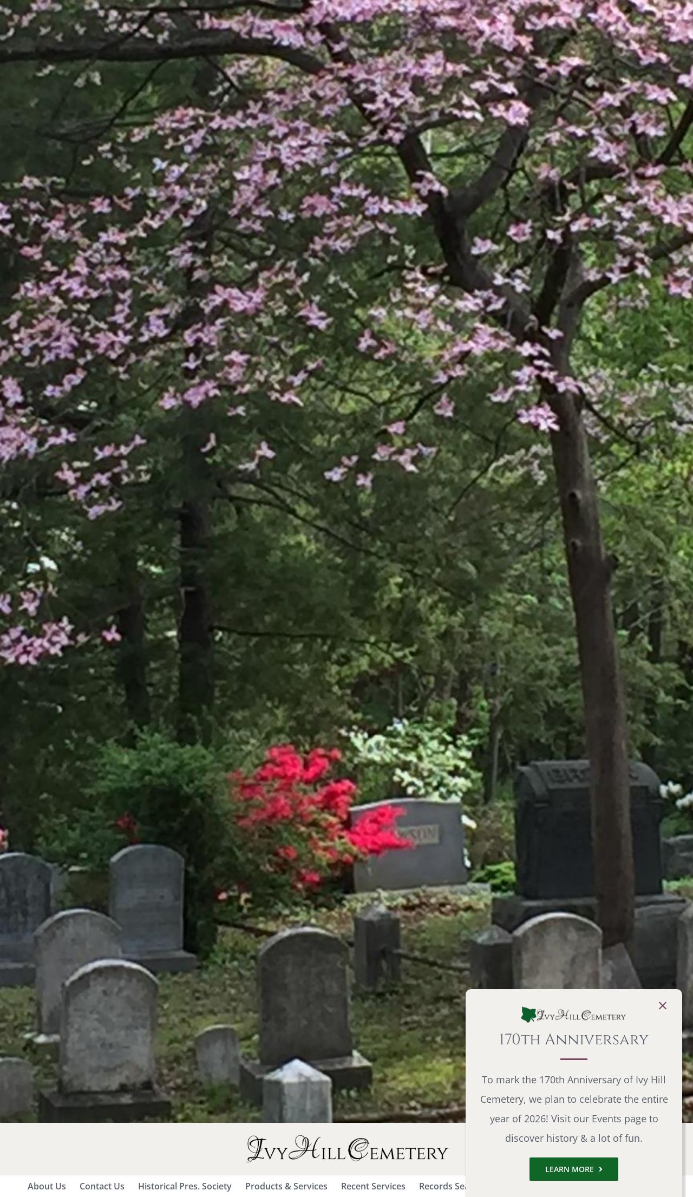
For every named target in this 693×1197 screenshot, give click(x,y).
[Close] (662, 1006)
